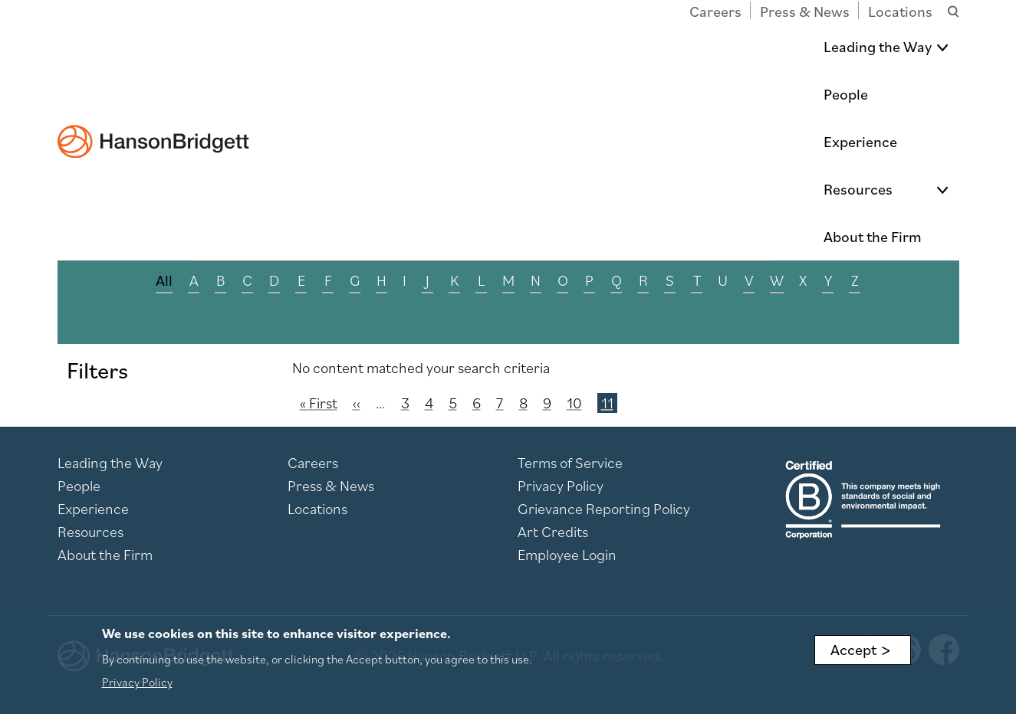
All (164, 280)
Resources (774, 47)
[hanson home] (153, 36)
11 (608, 403)
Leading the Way (480, 47)
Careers (715, 11)
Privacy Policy (560, 486)
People (595, 47)
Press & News (805, 11)
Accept (853, 650)
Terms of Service (570, 463)
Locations (900, 11)
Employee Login (567, 555)
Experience (678, 47)
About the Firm (898, 47)
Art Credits (553, 532)
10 (574, 403)
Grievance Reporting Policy (604, 509)
